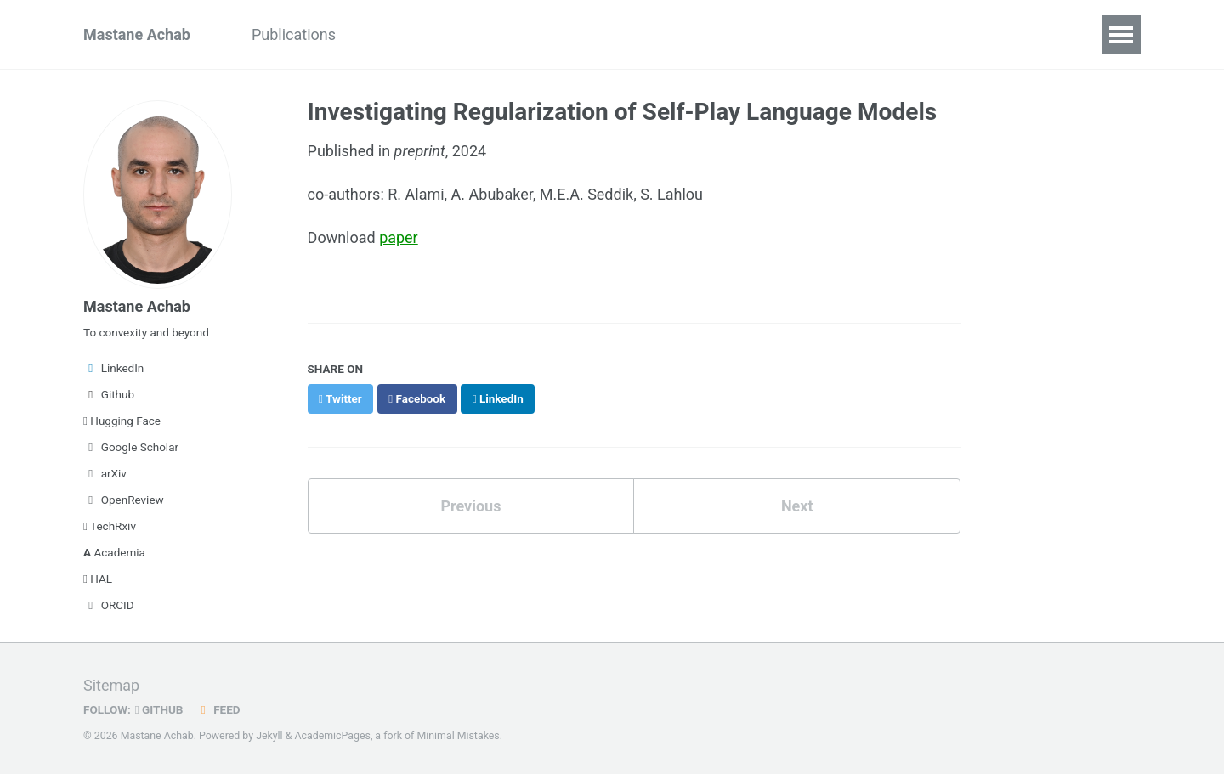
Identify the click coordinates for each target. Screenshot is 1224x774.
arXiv (105, 473)
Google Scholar (130, 447)
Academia (114, 552)
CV (437, 34)
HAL (97, 578)
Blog (381, 34)
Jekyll (269, 736)
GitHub (159, 709)
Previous (470, 504)
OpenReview (123, 499)
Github (108, 394)
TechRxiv (109, 526)
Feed (218, 709)
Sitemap (111, 685)
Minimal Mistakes (457, 736)
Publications (294, 34)
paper (398, 237)
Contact (504, 34)
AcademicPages (332, 736)
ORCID (108, 605)
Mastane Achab (136, 34)
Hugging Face (122, 420)
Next (797, 504)
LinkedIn (113, 368)
